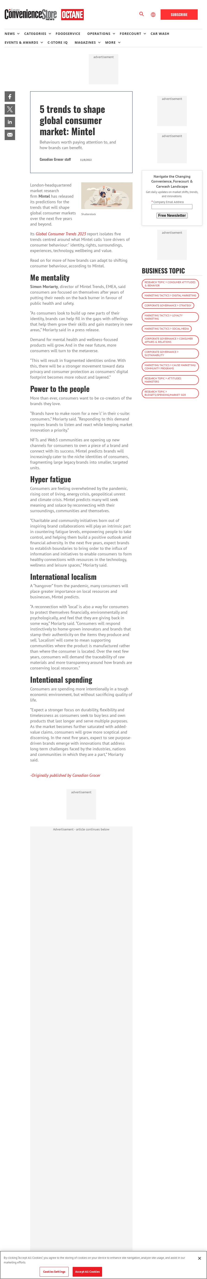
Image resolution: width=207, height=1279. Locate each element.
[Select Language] (153, 14)
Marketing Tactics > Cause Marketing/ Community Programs (170, 366)
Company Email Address (168, 202)
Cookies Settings (54, 1272)
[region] (103, 1265)
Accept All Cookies (87, 1272)
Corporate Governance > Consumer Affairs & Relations (169, 340)
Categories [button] (35, 33)
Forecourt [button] (130, 33)
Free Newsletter (172, 215)
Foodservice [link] (68, 33)
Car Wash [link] (160, 33)
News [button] (10, 33)
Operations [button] (98, 33)
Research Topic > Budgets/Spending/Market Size (165, 393)
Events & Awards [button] (21, 42)
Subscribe (179, 14)
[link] (10, 96)
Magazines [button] (85, 42)
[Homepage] (44, 15)
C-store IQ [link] (58, 42)
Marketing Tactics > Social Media (167, 328)
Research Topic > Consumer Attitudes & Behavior (170, 283)
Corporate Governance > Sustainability (161, 353)
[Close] (199, 1258)
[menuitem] (14, 33)
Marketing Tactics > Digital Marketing (170, 295)
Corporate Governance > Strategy (168, 305)
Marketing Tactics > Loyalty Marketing (164, 317)
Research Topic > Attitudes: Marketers (163, 380)
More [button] (110, 42)
